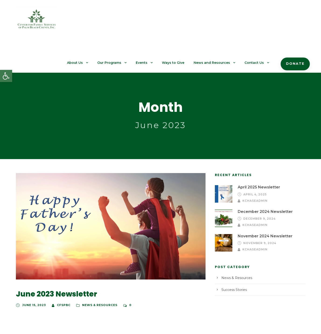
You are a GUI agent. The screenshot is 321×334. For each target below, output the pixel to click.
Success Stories (233, 258)
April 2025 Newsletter (257, 156)
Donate (296, 22)
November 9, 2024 (258, 211)
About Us (88, 21)
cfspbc (61, 274)
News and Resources (217, 21)
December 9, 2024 (258, 186)
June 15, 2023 (33, 274)
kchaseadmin (286, 163)
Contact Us (257, 21)
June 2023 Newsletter (52, 263)
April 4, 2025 (254, 163)
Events (152, 21)
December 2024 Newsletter (261, 180)
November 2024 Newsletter (261, 204)
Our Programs (121, 21)
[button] (6, 76)
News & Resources (96, 274)
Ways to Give (182, 21)
